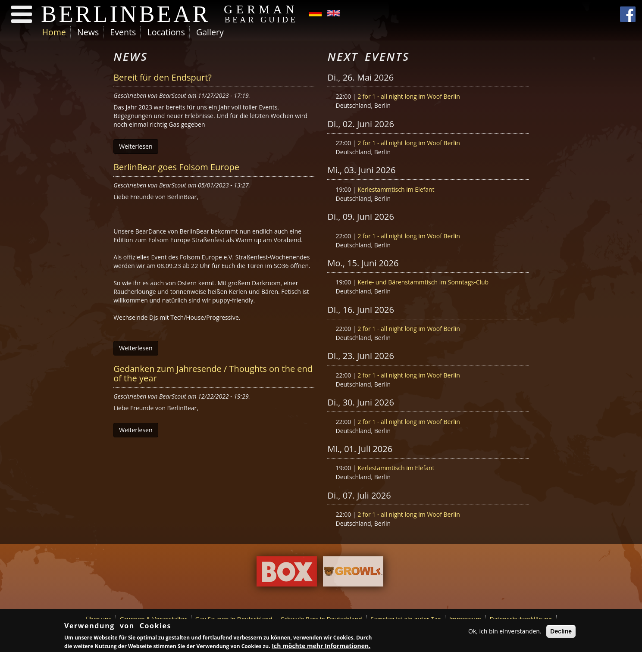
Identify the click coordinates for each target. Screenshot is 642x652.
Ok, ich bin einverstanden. (505, 632)
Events (123, 32)
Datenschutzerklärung (521, 619)
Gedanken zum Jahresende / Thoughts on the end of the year (213, 373)
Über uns (98, 619)
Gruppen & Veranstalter (153, 619)
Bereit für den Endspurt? (162, 77)
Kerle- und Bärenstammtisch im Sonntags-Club (423, 282)
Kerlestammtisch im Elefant (395, 189)
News (88, 32)
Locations (166, 32)
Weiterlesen (135, 146)
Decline (561, 632)
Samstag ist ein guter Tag (405, 619)
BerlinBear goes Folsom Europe (176, 167)
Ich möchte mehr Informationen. (321, 646)
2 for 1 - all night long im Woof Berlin (408, 96)
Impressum (465, 619)
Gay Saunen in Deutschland (233, 619)
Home (54, 32)
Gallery (210, 32)
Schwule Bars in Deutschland (321, 619)
